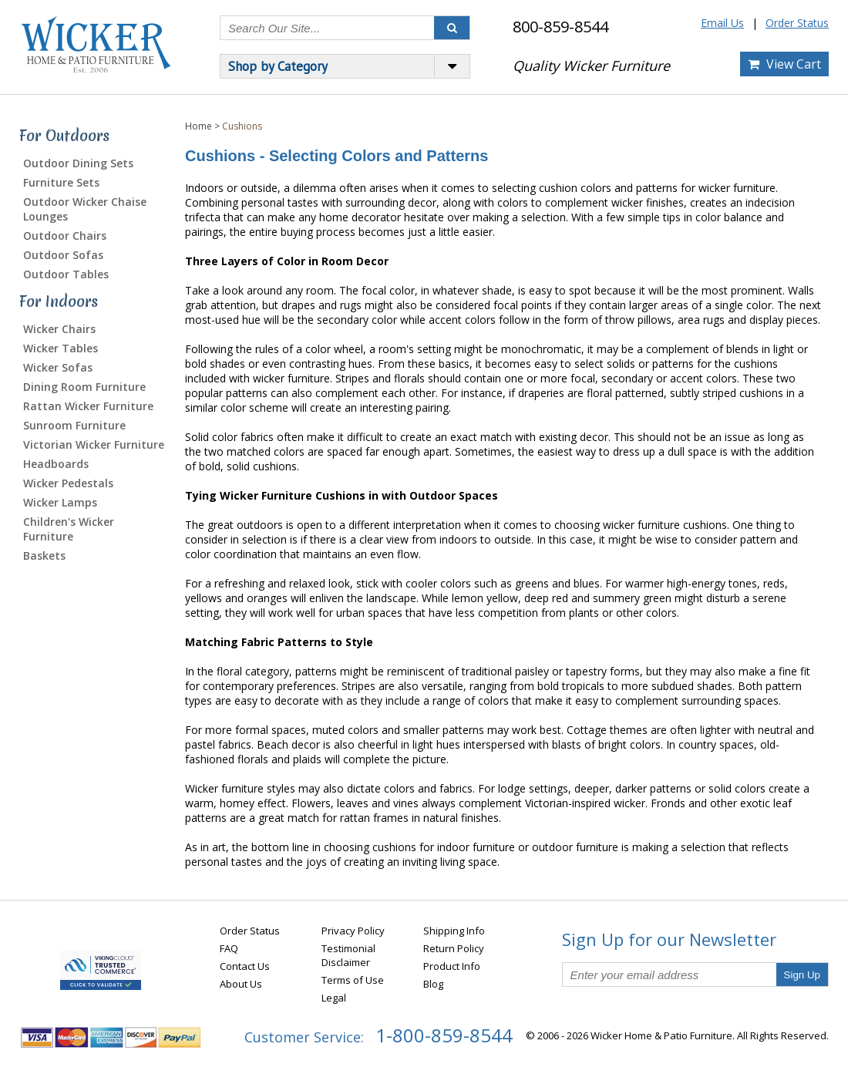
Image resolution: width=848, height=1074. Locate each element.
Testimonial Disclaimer (348, 955)
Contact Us (245, 966)
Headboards (56, 463)
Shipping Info (454, 931)
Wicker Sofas (58, 367)
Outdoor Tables (66, 274)
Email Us (722, 22)
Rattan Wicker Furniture (88, 406)
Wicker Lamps (60, 502)
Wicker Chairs (59, 329)
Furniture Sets (61, 182)
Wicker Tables (60, 348)
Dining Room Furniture (84, 386)
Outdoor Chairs (64, 235)
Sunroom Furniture (74, 425)
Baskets (44, 555)
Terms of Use (352, 980)
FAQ (229, 948)
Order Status (797, 22)
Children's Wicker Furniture (68, 529)
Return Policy (453, 948)
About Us (241, 984)
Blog (433, 984)
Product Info (451, 966)
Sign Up (802, 975)
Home (198, 126)
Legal (333, 998)
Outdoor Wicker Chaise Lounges (84, 209)
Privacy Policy (353, 931)
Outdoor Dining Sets (78, 163)
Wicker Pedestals (68, 483)
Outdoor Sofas (63, 254)
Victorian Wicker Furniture (93, 444)
